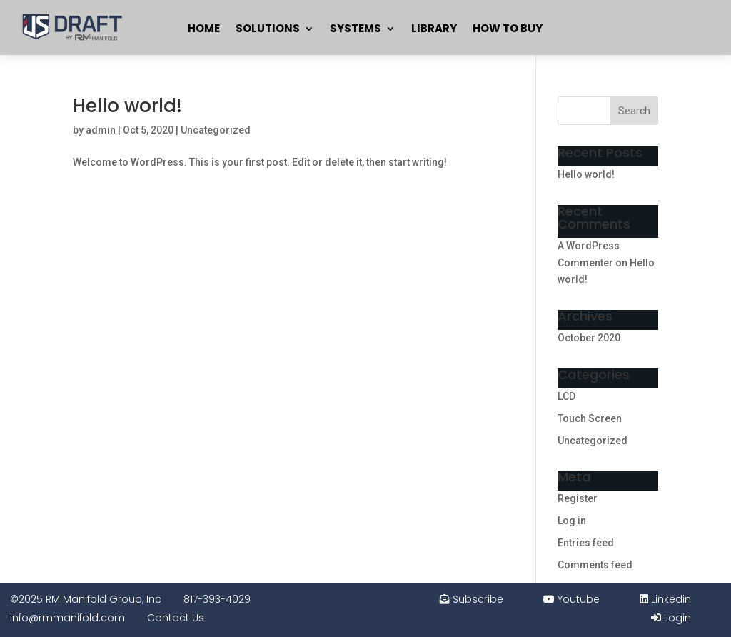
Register (578, 498)
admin (101, 130)
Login (671, 618)
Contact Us (175, 618)
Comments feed (595, 565)
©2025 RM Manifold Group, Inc (85, 599)
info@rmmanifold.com (67, 618)
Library (434, 28)
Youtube (571, 599)
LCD (566, 396)
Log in (572, 520)
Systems (355, 28)
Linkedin (665, 599)
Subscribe (471, 599)
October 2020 (589, 337)
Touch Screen (590, 418)
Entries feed (586, 542)
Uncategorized (216, 130)
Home (204, 28)
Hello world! (127, 106)
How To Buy (508, 28)
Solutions (268, 28)
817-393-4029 (217, 599)
